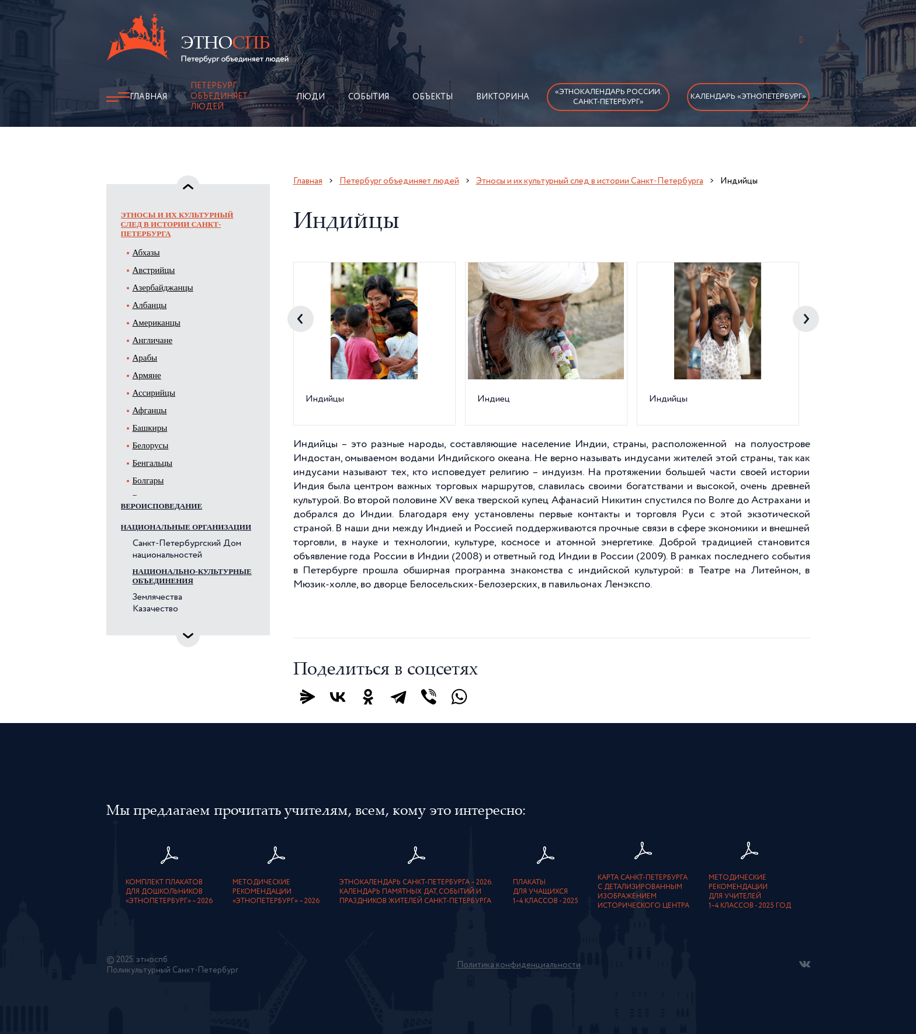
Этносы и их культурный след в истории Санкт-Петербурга (177, 224)
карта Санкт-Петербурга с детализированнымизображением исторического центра (643, 891)
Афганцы (150, 410)
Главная (148, 97)
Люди (310, 97)
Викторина (502, 97)
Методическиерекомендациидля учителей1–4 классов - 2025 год (750, 891)
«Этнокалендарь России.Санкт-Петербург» (608, 97)
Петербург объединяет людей (219, 96)
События (368, 97)
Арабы (145, 357)
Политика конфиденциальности (519, 965)
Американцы (157, 322)
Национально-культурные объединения (192, 576)
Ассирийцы (154, 392)
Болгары (148, 480)
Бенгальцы (153, 463)
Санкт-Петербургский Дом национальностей (187, 549)
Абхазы (146, 252)
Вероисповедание (162, 506)
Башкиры (150, 428)
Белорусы (151, 445)
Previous (300, 319)
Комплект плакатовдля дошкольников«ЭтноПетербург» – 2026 (169, 892)
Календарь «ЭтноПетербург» (748, 97)
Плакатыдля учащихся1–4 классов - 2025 (545, 892)
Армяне (147, 375)
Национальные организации (186, 527)
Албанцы (150, 305)
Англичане (153, 340)
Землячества (157, 597)
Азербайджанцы (163, 287)
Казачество (155, 609)
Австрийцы (154, 270)
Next (806, 319)
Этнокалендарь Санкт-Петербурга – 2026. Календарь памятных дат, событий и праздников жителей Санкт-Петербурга (416, 892)
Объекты (432, 97)
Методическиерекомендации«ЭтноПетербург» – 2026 (276, 892)
